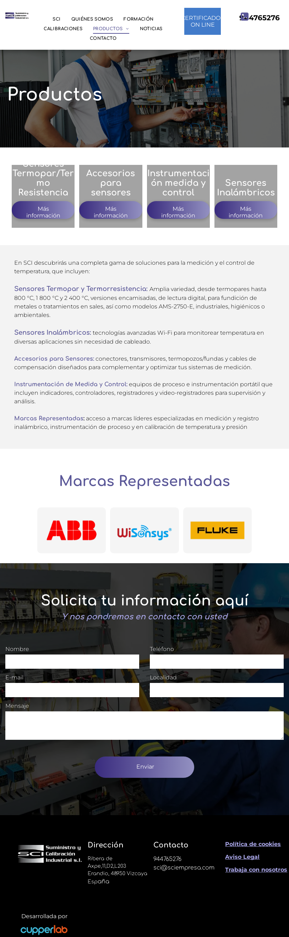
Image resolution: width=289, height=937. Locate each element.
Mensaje (17, 705)
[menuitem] (56, 19)
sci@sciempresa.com (183, 868)
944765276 (167, 859)
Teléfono (162, 649)
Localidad (163, 677)
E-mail (14, 677)
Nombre (17, 649)
